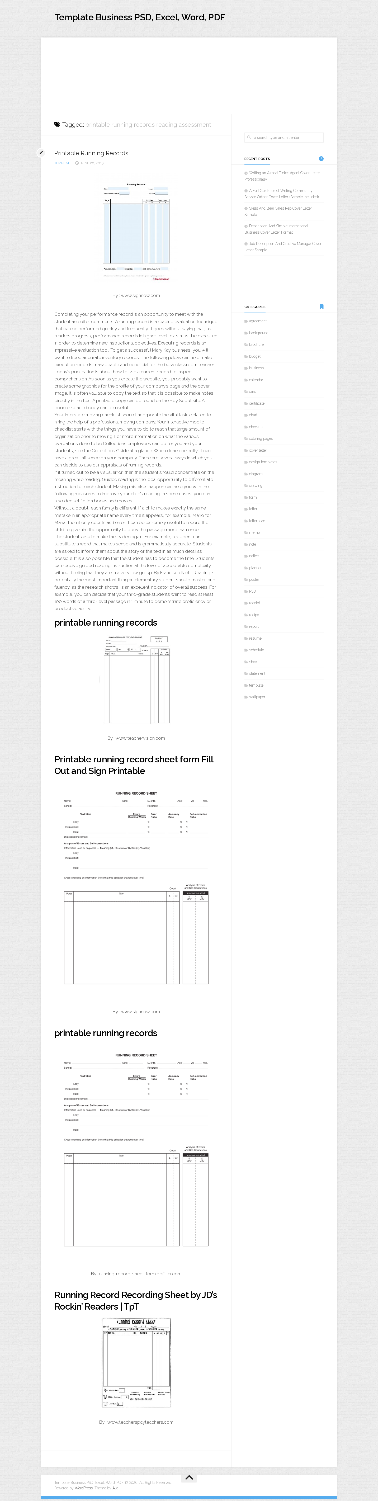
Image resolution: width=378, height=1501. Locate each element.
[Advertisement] (189, 77)
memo (254, 535)
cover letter (258, 452)
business (256, 370)
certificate (256, 405)
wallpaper (257, 699)
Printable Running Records (95, 155)
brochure (256, 347)
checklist (256, 429)
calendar (256, 382)
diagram (256, 476)
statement (257, 676)
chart (253, 417)
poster (254, 582)
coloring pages (261, 441)
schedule (256, 652)
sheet (253, 664)
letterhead (257, 523)
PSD (252, 593)
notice (254, 558)
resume (255, 640)
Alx (115, 1490)
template (63, 165)
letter (253, 511)
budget (255, 358)
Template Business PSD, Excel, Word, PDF (160, 18)
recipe (254, 617)
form (253, 499)
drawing (255, 488)
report (254, 629)
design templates (263, 464)
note (252, 546)
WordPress (84, 1490)
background (258, 335)
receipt (254, 605)
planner (255, 570)
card (252, 394)
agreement (258, 323)
